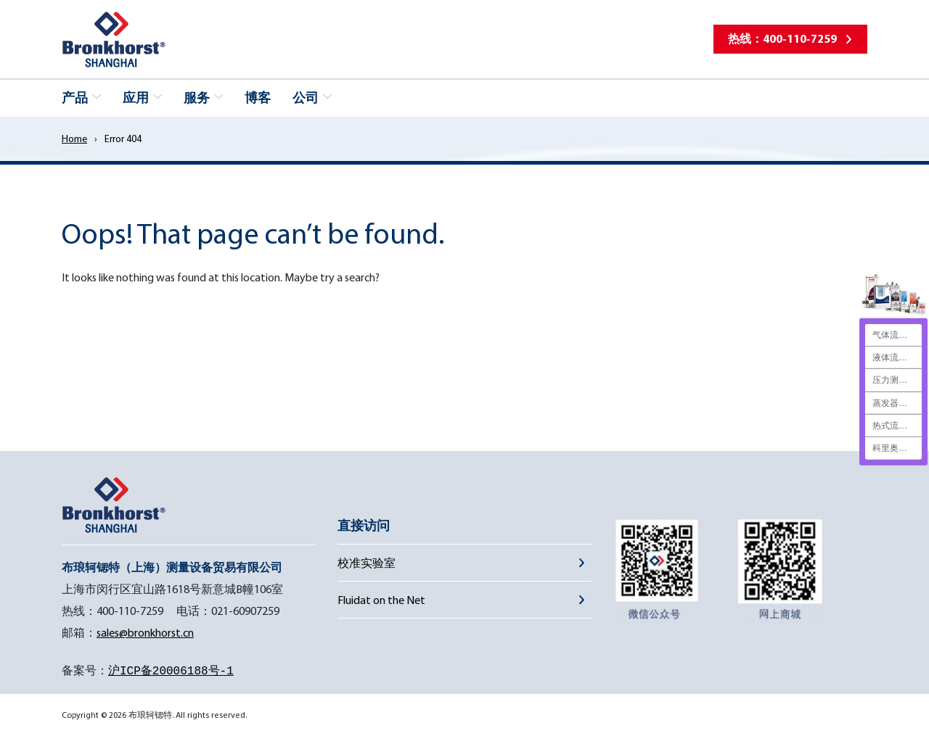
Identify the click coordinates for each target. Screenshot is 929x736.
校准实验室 (366, 562)
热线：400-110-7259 (782, 38)
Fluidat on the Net (381, 599)
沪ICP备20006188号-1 (171, 671)
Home (74, 138)
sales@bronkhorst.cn (145, 632)
